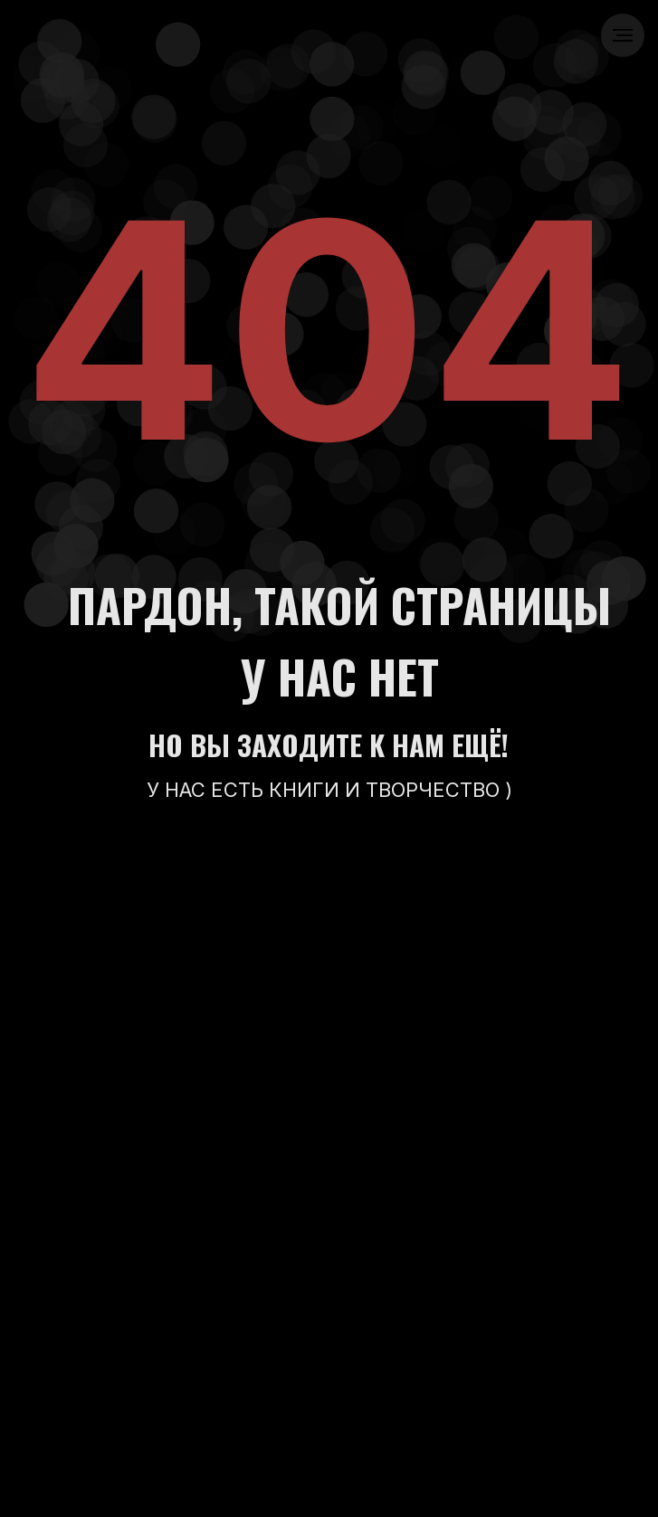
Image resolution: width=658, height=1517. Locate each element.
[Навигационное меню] (623, 35)
